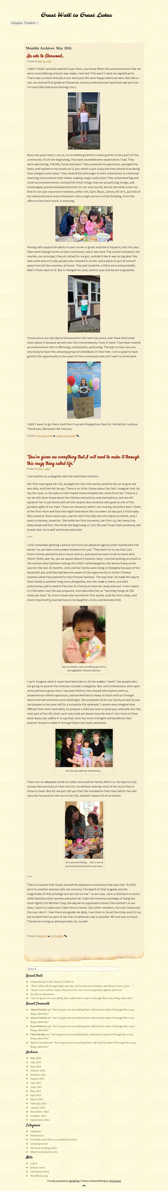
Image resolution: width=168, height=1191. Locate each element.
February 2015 (38, 1103)
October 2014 (38, 1116)
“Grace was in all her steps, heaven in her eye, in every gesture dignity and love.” (76, 990)
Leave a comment (66, 435)
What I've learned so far (43, 1152)
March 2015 (36, 1099)
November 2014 (39, 1111)
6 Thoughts (57, 935)
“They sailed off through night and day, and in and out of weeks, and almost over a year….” (81, 986)
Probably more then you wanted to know (53, 1139)
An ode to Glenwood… (46, 56)
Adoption (42, 935)
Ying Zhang (115, 1181)
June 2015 (36, 1087)
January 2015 (37, 1107)
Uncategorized (44, 435)
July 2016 (35, 1062)
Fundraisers (37, 1135)
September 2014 (40, 1120)
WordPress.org (39, 1175)
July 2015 (35, 1083)
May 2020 (35, 1058)
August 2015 (37, 1078)
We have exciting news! (43, 1148)
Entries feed (37, 1167)
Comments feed (39, 1171)
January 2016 (37, 1070)
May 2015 (35, 1091)
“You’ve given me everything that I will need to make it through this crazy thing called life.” (83, 460)
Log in (33, 1163)
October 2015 (38, 1074)
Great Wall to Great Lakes (76, 15)
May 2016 (35, 1066)
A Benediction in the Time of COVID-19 (51, 981)
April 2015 (35, 1095)
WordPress (74, 1181)
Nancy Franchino (39, 1042)
